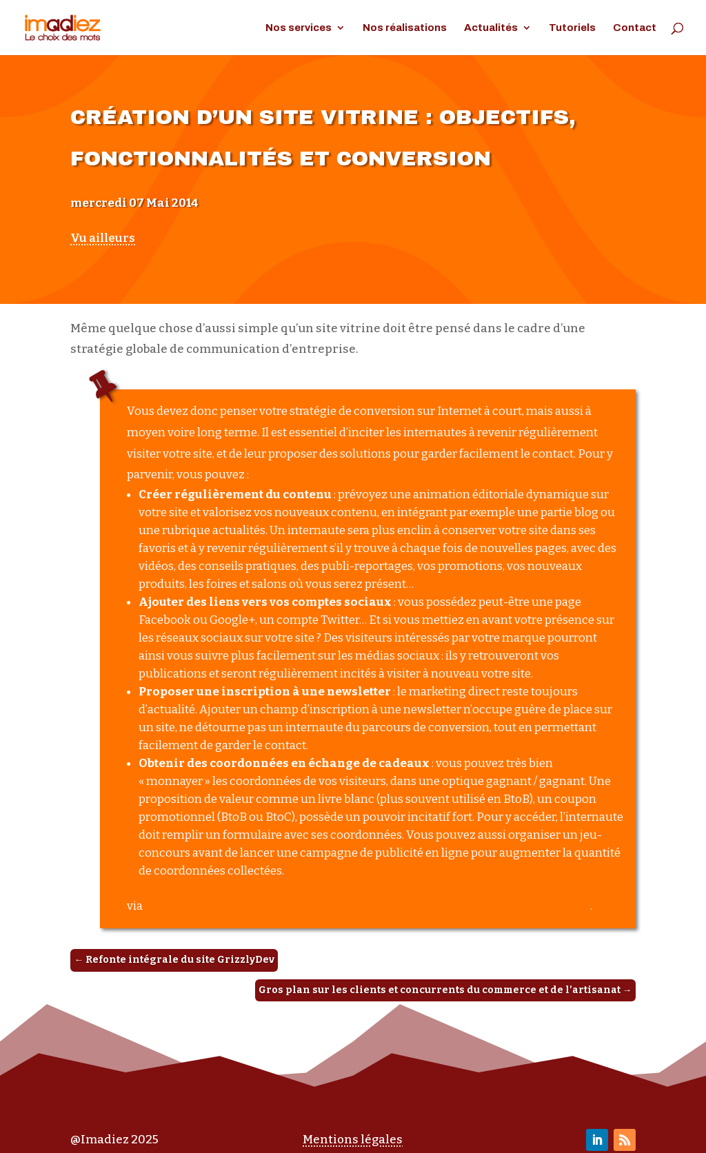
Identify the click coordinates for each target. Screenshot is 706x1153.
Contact (634, 28)
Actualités (491, 28)
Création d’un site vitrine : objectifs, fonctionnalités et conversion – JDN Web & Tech (367, 906)
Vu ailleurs (102, 238)
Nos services (298, 28)
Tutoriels (572, 28)
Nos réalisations (405, 28)
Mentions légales (353, 1139)
